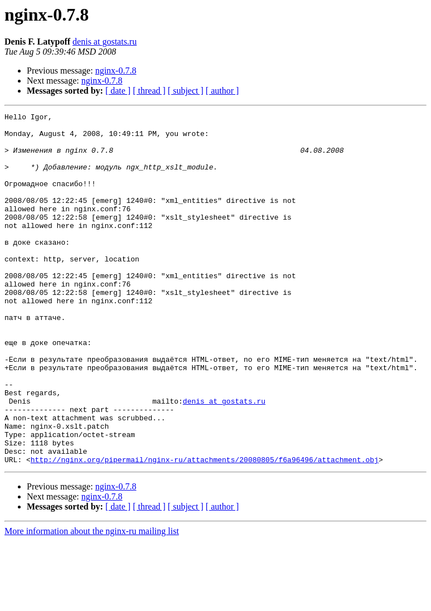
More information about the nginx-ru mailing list (91, 601)
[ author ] (222, 90)
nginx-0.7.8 (116, 70)
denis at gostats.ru (104, 41)
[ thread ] (149, 90)
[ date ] (117, 90)
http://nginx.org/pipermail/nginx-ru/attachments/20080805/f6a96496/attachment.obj (205, 530)
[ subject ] (186, 90)
